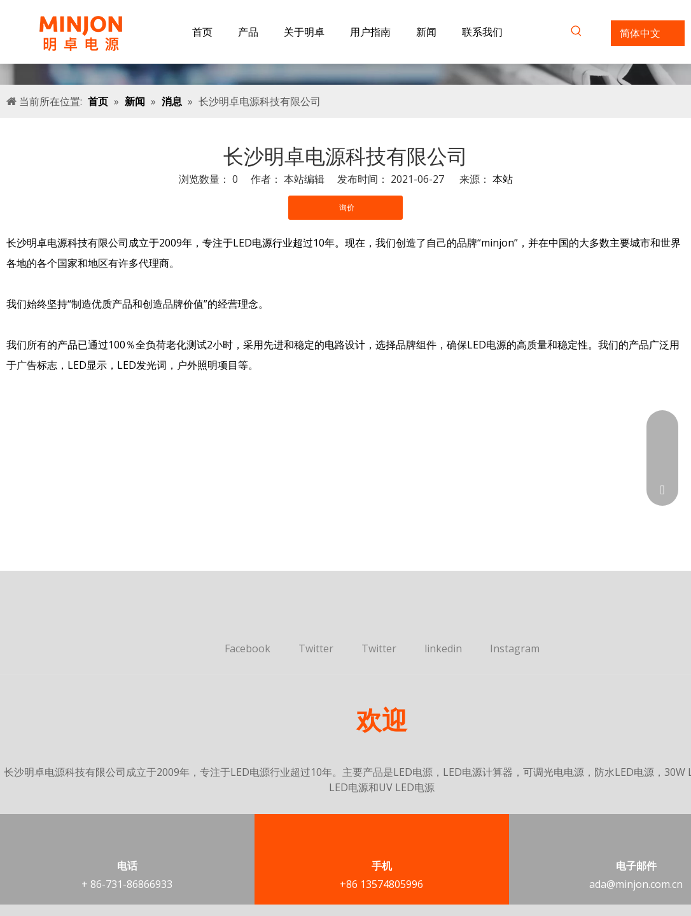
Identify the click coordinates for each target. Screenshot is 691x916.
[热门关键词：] (576, 33)
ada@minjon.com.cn (636, 884)
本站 (502, 179)
